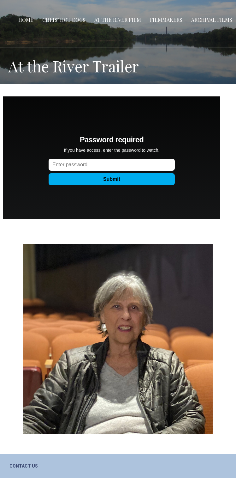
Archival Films (211, 19)
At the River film (117, 19)
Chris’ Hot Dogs (64, 19)
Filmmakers (166, 19)
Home (25, 19)
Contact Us (23, 466)
